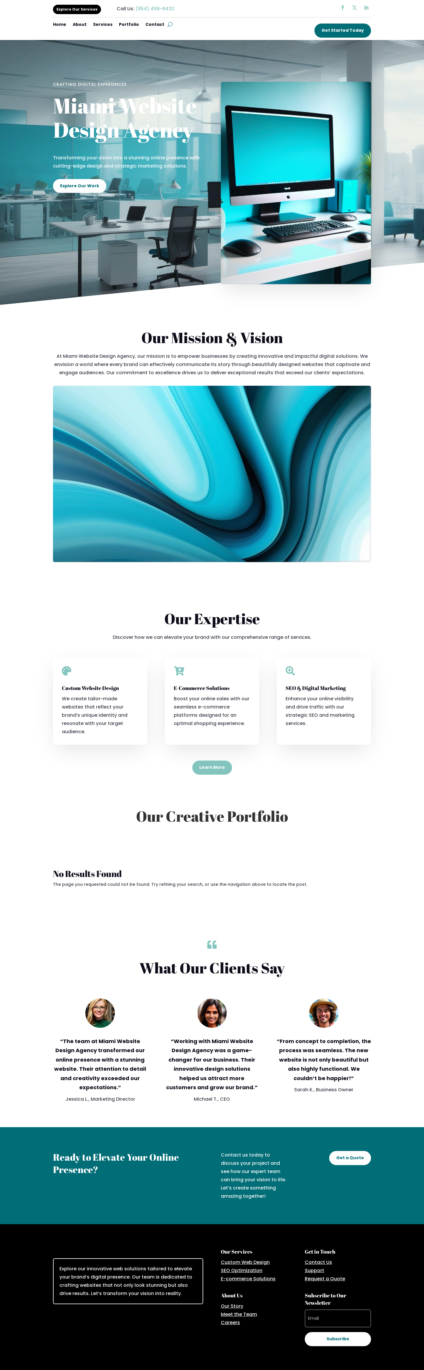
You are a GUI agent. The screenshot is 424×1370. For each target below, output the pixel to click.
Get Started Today (343, 30)
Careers (230, 1322)
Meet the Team (239, 1314)
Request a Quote (325, 1278)
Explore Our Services (77, 9)
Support (314, 1270)
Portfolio (129, 24)
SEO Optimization (241, 1270)
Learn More (212, 767)
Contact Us (318, 1262)
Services (102, 24)
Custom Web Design (245, 1262)
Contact (154, 24)
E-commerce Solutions (248, 1278)
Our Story (232, 1306)
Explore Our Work (79, 186)
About (80, 24)
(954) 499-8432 (154, 8)
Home (59, 24)
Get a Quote (350, 1158)
